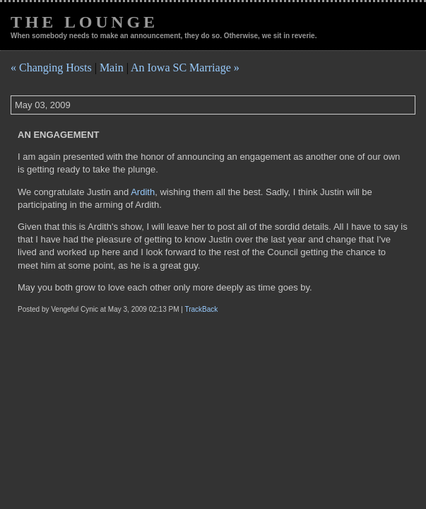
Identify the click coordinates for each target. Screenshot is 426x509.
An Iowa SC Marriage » (185, 68)
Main (112, 68)
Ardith (143, 192)
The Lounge (84, 22)
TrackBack (201, 309)
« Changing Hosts (51, 68)
